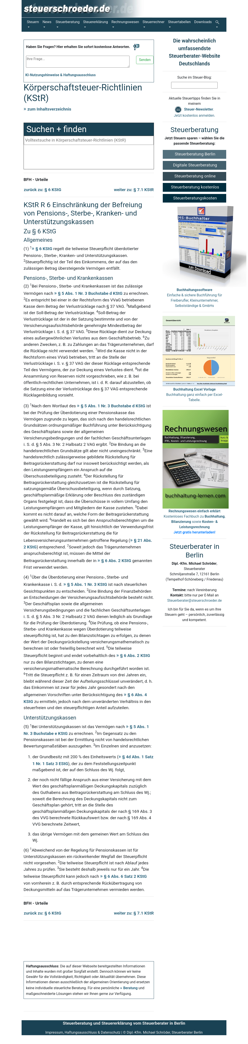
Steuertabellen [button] (179, 22)
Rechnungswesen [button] (125, 22)
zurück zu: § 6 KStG (42, 189)
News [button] (47, 22)
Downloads (203, 22)
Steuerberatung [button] (68, 22)
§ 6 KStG (43, 248)
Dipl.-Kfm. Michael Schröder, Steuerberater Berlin (165, 1032)
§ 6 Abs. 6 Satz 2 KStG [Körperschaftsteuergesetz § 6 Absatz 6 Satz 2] (125, 876)
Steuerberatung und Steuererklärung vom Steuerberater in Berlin (124, 1023)
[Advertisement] (89, 158)
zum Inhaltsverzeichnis (49, 109)
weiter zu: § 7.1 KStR (134, 189)
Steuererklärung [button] (95, 22)
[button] (218, 24)
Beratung (130, 988)
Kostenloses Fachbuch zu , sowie (194, 521)
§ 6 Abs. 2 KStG (116, 560)
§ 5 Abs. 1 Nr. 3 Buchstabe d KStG (90, 293)
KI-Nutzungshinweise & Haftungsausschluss (60, 75)
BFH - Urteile (36, 179)
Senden (145, 60)
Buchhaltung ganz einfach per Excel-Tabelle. (194, 394)
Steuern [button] (33, 22)
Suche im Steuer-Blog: (194, 77)
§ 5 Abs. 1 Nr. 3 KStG (87, 584)
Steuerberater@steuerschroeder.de (194, 600)
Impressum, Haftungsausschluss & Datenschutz (82, 1032)
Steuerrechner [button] (154, 22)
